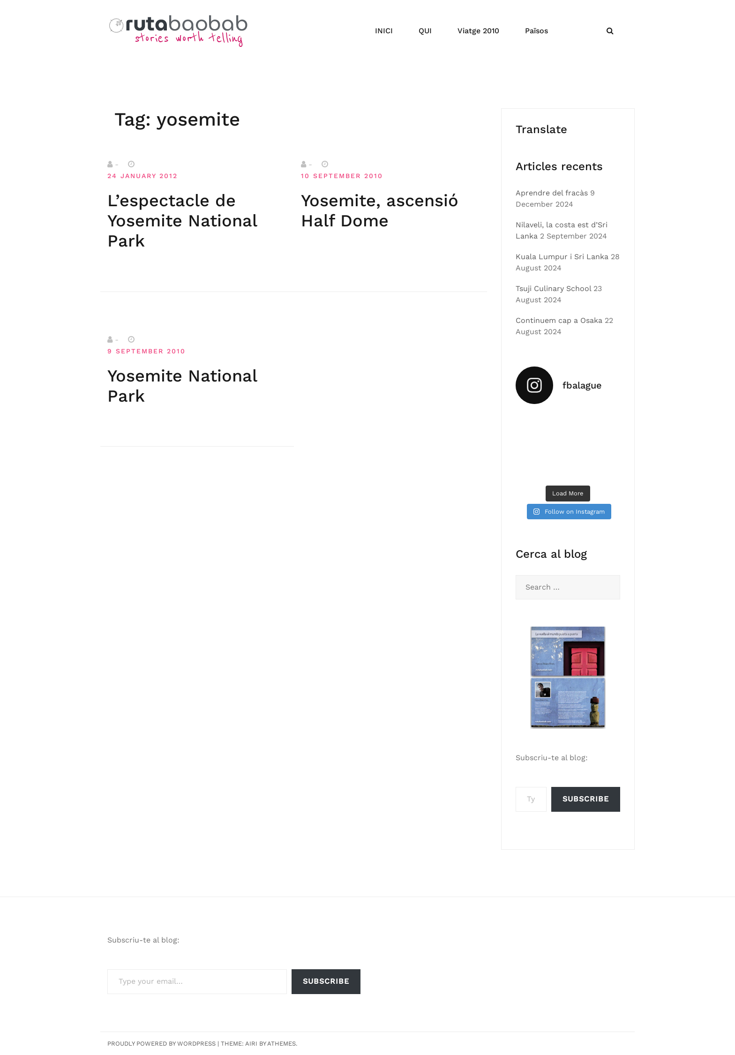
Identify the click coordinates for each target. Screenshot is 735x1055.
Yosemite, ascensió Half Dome (379, 211)
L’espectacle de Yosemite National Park (182, 221)
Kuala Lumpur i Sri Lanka (562, 256)
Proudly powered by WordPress (161, 1043)
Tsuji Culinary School (553, 288)
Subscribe (585, 798)
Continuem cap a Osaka (559, 320)
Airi (251, 1043)
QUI (425, 30)
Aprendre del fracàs (552, 192)
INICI (384, 30)
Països (536, 30)
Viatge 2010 (478, 30)
